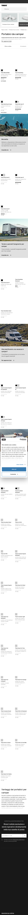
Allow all (14, 469)
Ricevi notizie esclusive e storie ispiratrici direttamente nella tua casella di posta (14, 827)
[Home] (5, 5)
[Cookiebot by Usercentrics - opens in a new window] (20, 440)
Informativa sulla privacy (19, 839)
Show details (20, 464)
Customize (14, 474)
